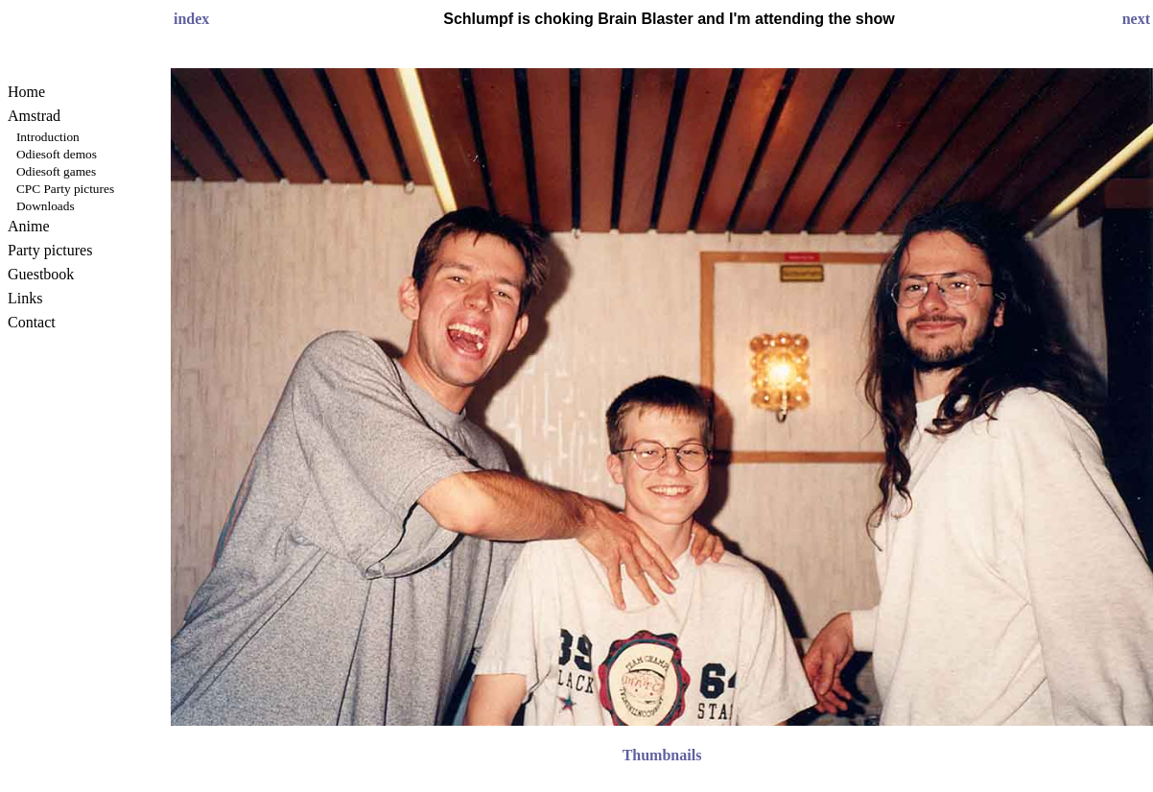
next (1136, 19)
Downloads (45, 206)
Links (25, 298)
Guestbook (41, 274)
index (191, 19)
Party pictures (50, 250)
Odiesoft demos (56, 154)
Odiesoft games (56, 171)
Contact (32, 322)
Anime (29, 226)
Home (26, 92)
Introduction (48, 137)
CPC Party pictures (65, 188)
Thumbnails (662, 755)
